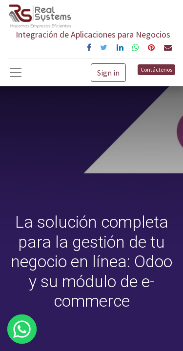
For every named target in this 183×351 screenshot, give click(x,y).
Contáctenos (156, 69)
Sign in (108, 73)
